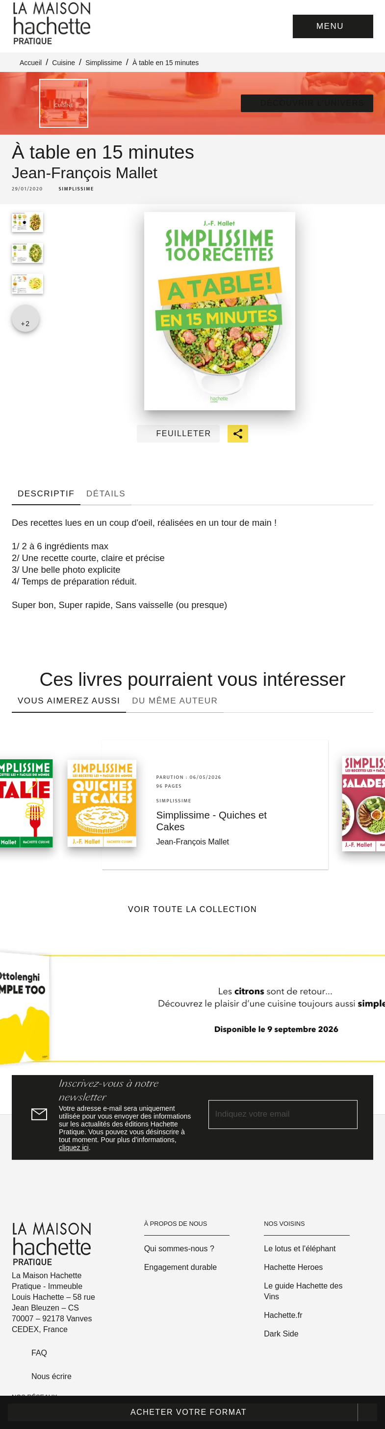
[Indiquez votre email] (271, 1115)
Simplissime (103, 63)
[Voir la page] (192, 1012)
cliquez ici (74, 1147)
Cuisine (63, 63)
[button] (307, 103)
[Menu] (333, 26)
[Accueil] (53, 23)
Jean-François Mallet (84, 173)
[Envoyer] (346, 1114)
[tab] (46, 493)
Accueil (31, 63)
